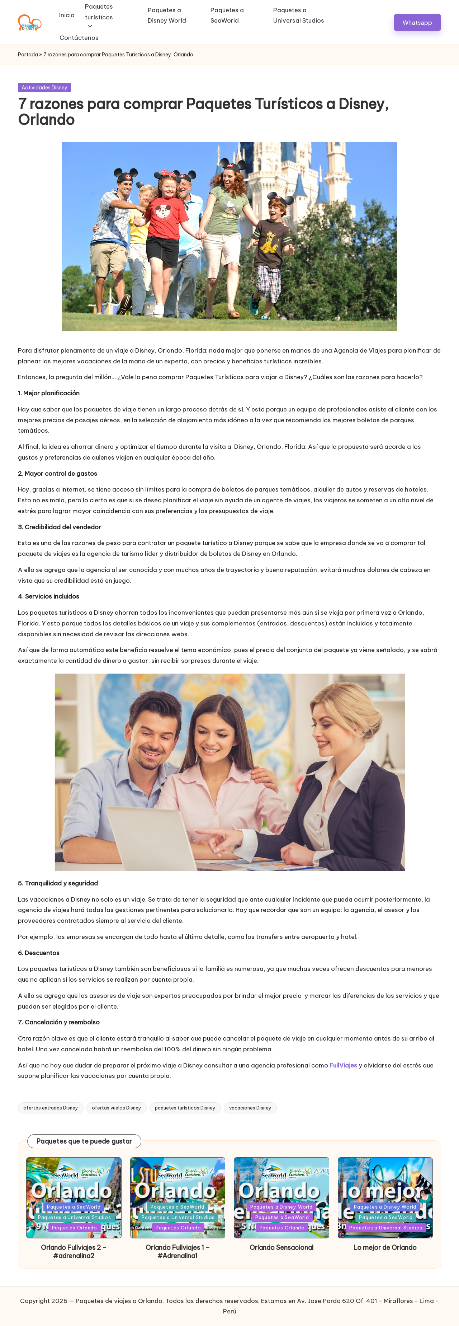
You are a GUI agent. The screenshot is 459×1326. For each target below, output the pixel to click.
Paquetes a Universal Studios (74, 1217)
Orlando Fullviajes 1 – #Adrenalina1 (178, 1251)
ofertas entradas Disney (50, 1108)
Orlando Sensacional (281, 1247)
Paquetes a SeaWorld (74, 1207)
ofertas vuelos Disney (116, 1108)
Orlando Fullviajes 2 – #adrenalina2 (74, 1251)
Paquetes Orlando (74, 1227)
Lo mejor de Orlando (385, 1247)
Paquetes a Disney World (281, 1207)
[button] (417, 22)
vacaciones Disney (250, 1108)
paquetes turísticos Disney (185, 1108)
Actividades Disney (44, 87)
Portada (28, 54)
